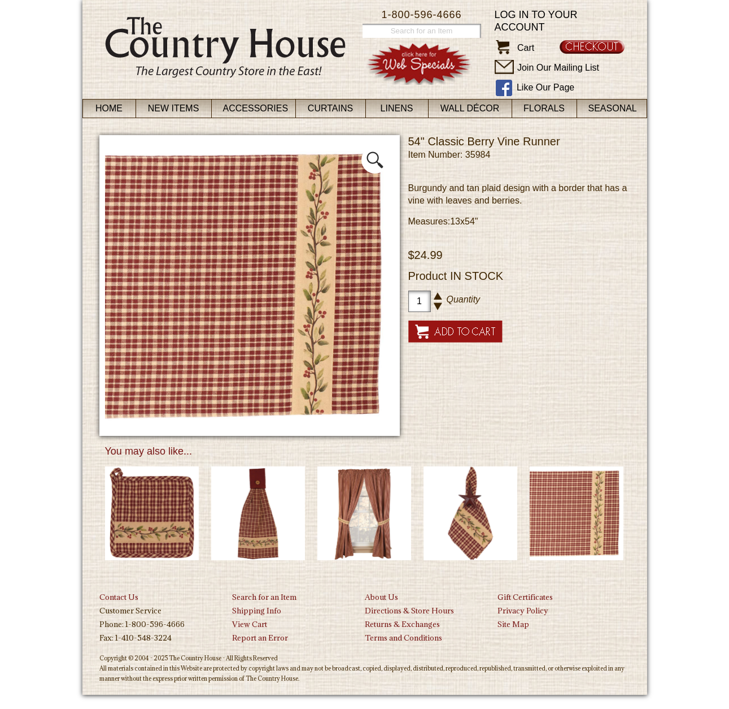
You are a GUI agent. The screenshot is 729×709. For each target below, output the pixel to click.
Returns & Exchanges (402, 624)
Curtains (330, 108)
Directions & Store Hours (409, 611)
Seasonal (612, 108)
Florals (544, 108)
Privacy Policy (522, 611)
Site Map (513, 624)
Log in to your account (536, 21)
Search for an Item (264, 597)
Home (109, 108)
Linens (397, 108)
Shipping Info (256, 611)
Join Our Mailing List (558, 67)
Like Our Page (545, 87)
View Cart (249, 624)
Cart (525, 48)
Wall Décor (470, 108)
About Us (381, 597)
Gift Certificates (525, 597)
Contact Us (118, 597)
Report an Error (260, 638)
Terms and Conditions (403, 638)
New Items (173, 108)
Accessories (256, 108)
